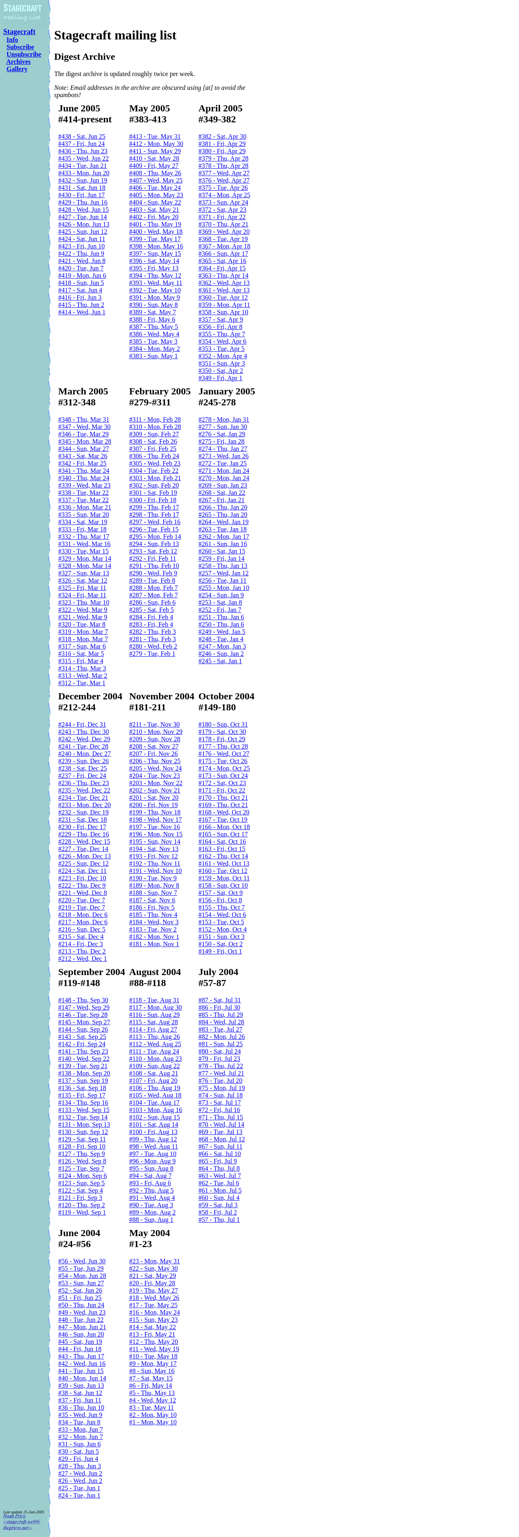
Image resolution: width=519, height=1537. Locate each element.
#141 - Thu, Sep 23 (83, 1051)
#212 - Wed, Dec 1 (82, 958)
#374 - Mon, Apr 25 (224, 195)
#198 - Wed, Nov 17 (155, 819)
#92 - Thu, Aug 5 (151, 1190)
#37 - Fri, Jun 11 (79, 1400)
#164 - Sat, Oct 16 (222, 841)
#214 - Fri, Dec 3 (80, 943)
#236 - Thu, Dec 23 (83, 782)
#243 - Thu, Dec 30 (83, 731)
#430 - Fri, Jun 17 (81, 195)
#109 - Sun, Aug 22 (154, 1065)
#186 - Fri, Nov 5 (152, 907)
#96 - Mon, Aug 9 (152, 1161)
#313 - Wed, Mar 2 (82, 675)
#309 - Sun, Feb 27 (154, 434)
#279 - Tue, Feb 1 (152, 653)
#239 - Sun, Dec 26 (83, 761)
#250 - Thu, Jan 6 (221, 624)
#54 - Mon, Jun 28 (82, 1275)
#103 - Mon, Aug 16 (155, 1109)
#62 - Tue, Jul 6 (218, 1183)
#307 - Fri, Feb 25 (152, 448)
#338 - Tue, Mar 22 (83, 492)
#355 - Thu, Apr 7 (221, 334)
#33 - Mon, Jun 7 (80, 1429)
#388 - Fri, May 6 (152, 319)
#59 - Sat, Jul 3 (217, 1205)
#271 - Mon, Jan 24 (223, 470)
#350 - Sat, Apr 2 (220, 370)
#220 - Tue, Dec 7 (81, 900)
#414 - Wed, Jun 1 (81, 312)
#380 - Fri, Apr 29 (221, 151)
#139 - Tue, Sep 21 (82, 1065)
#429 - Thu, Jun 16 (82, 202)
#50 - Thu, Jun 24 (81, 1305)
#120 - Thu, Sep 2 (81, 1205)
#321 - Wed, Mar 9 (82, 617)
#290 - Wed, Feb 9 (153, 573)
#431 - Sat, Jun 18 (81, 187)
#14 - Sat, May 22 (152, 1327)
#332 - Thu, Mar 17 (83, 536)
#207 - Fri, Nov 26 (153, 753)
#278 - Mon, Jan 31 (223, 419)
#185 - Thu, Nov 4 (153, 914)
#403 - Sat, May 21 (154, 209)
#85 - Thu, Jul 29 (220, 1014)
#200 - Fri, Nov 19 (153, 804)
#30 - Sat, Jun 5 (78, 1451)
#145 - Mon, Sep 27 (84, 1022)
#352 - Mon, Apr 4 (222, 356)
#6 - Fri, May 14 (150, 1385)
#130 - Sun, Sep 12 (83, 1131)
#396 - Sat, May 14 (154, 260)
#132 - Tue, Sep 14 (82, 1117)
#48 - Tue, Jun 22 (81, 1319)
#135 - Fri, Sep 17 (81, 1095)
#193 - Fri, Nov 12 (153, 856)
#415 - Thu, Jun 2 (81, 304)
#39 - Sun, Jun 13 (81, 1385)
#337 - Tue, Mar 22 (83, 499)
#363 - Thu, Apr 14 (223, 275)
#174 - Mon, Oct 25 (224, 768)
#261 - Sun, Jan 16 (222, 543)
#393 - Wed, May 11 (155, 282)
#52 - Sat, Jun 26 (80, 1290)
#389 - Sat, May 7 (152, 312)
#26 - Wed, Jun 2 (80, 1480)
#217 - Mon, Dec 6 (82, 922)
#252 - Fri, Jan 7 (219, 609)
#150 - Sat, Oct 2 (220, 943)
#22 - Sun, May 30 (153, 1268)
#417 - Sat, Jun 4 (80, 290)
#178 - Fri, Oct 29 (221, 739)
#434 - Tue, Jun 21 (82, 165)
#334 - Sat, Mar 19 (82, 521)
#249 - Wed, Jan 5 (221, 631)
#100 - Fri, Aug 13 (153, 1131)
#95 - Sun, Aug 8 (151, 1168)
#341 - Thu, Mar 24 (83, 470)
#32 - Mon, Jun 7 (80, 1436)
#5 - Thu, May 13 (152, 1392)
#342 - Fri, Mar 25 (82, 463)
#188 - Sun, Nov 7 (153, 892)
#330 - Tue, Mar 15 (83, 551)
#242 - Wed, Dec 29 (84, 739)
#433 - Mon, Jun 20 (83, 173)
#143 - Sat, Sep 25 (82, 1036)
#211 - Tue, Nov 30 (154, 724)
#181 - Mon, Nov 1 (154, 943)
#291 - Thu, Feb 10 (154, 565)
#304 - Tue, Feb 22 (153, 470)
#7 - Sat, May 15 (151, 1378)
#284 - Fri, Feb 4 (151, 617)
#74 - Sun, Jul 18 (220, 1095)
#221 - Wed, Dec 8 (82, 892)
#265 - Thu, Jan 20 (222, 514)
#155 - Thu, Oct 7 (221, 907)
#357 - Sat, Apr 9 (220, 319)
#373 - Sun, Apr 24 (223, 202)
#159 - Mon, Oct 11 (224, 878)
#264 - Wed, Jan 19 (223, 521)
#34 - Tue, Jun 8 (79, 1422)
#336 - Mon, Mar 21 (84, 507)
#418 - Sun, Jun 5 (81, 282)
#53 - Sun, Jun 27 (81, 1283)
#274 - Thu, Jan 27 (222, 448)
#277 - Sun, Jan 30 (222, 426)
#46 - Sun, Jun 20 (81, 1334)
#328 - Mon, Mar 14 (84, 565)
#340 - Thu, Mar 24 (83, 478)
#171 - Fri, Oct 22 (221, 790)
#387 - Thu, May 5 (153, 326)
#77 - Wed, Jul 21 (221, 1073)
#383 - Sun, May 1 (153, 356)
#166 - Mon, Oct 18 (224, 826)
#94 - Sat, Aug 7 (150, 1175)
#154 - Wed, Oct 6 (222, 914)
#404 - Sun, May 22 (155, 202)
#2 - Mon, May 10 (153, 1414)
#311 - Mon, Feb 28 (155, 419)
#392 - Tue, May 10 (155, 290)
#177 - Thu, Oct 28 (223, 746)
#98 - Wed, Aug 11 (153, 1146)
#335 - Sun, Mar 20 (83, 514)
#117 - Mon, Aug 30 (155, 1007)
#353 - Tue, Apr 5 (221, 348)
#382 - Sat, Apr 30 (222, 136)
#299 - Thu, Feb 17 (154, 507)
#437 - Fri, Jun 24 (81, 143)
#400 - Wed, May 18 (155, 231)
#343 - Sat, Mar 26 (82, 456)
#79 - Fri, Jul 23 (219, 1058)
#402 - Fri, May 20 (153, 216)
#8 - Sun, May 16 (152, 1370)
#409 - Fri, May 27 (153, 165)
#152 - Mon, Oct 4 (222, 929)
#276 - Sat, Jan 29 (221, 434)
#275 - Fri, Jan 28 (221, 441)
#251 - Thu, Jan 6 (221, 617)
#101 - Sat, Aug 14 (153, 1124)
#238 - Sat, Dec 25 (82, 768)
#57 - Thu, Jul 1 (218, 1219)
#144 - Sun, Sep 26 (83, 1029)
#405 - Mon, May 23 (156, 195)
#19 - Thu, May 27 (153, 1290)
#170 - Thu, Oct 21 (223, 797)
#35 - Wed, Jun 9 (80, 1414)
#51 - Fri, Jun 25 (79, 1297)
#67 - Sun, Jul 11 (220, 1146)
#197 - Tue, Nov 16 (154, 826)
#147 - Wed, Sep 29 (83, 1007)
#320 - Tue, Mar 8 (81, 624)
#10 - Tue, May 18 (153, 1356)
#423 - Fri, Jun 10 (81, 246)
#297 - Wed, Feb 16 (154, 521)
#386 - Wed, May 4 (154, 334)
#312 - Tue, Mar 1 (81, 682)
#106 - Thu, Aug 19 (154, 1087)
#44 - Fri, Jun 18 (79, 1348)
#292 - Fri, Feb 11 (152, 558)
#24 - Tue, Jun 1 (79, 1495)
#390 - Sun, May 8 (153, 304)
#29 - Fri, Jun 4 (78, 1458)
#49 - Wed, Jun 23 (81, 1312)
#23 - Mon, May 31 (154, 1261)
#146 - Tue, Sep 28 (82, 1014)
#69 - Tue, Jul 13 (220, 1131)
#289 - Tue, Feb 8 (152, 580)
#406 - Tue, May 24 (155, 187)
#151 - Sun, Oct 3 (221, 936)
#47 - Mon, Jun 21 (82, 1327)
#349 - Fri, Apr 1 (220, 377)
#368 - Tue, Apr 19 (222, 238)
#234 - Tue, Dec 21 (83, 797)
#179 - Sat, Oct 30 (222, 731)
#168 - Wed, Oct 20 (223, 812)
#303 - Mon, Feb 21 (155, 478)
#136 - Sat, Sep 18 (82, 1087)
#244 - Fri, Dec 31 (82, 724)
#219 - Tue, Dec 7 (81, 907)
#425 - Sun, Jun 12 (82, 231)
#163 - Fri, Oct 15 (221, 848)
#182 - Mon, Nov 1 (154, 936)
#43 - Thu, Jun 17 (81, 1356)
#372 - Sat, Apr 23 (222, 209)
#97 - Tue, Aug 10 (152, 1153)
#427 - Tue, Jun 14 (82, 216)
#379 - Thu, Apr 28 (223, 158)
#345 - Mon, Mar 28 (84, 441)
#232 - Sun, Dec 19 (83, 812)
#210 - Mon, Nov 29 (155, 731)
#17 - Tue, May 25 (153, 1305)
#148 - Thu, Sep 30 (83, 1000)
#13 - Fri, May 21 (152, 1334)
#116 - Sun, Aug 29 (154, 1014)
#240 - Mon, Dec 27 (84, 753)
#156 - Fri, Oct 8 (220, 900)
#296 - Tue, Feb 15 (153, 529)
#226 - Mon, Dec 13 (84, 856)
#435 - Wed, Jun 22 (83, 158)
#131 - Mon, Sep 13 (84, 1124)
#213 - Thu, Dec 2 (82, 951)
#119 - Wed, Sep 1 (82, 1212)
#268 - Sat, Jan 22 (221, 492)
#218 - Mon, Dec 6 (82, 914)
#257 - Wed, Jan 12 (223, 573)
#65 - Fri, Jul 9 (217, 1161)
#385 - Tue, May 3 (153, 341)
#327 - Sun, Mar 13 (83, 573)
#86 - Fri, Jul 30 (219, 1007)
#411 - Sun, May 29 (155, 151)
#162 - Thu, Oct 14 (223, 856)
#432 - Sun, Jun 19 (82, 180)
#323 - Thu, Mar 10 (83, 602)
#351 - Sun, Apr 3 (221, 363)
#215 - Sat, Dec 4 (81, 936)
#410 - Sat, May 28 (154, 158)
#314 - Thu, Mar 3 (82, 668)
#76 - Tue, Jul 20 (220, 1080)
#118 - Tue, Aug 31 (154, 1000)
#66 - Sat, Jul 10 (219, 1153)
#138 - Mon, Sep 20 (84, 1073)
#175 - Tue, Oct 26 (222, 761)
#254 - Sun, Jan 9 (221, 595)
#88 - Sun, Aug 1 (151, 1219)
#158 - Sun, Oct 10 (222, 885)
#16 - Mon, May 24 (154, 1312)
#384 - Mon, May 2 (154, 348)
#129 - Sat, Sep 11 (82, 1139)
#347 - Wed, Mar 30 (84, 426)
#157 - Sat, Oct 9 (220, 892)
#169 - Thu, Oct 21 (223, 804)
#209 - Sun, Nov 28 (154, 739)
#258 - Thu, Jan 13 (222, 565)
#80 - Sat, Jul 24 (219, 1051)
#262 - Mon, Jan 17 (223, 536)
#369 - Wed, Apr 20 (224, 231)
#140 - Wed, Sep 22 (83, 1058)
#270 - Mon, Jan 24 (223, 478)
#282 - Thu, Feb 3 (152, 631)
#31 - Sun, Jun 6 (79, 1444)
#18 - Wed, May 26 (154, 1297)
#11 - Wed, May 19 (154, 1348)
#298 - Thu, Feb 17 (154, 514)
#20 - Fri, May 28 (152, 1283)
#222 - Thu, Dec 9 (82, 885)
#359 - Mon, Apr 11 (224, 304)
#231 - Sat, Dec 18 (82, 819)
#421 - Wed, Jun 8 (81, 260)
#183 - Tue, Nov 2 (153, 929)
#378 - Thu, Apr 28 (223, 165)
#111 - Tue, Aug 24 (154, 1051)
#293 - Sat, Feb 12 (153, 551)
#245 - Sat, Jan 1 (220, 660)
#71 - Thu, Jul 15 (220, 1117)
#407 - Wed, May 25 (155, 180)
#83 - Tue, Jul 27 (220, 1029)
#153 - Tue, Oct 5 (221, 922)
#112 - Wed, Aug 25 (155, 1044)
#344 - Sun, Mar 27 (83, 448)
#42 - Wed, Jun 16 (81, 1363)
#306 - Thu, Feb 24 (154, 456)
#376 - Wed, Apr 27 (224, 180)
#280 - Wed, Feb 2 (153, 646)
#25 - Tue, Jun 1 (79, 1488)
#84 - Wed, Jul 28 (221, 1022)
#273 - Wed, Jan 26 (223, 456)
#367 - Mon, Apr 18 (224, 246)
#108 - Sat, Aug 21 (153, 1073)
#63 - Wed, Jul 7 (219, 1175)
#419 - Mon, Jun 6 (82, 275)
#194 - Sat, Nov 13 (153, 848)
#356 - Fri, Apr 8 (220, 326)
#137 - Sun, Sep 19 (83, 1080)
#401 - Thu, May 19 (155, 224)
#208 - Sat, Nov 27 (153, 746)
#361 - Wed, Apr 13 (224, 290)
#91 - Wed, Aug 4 (152, 1197)
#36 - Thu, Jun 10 (81, 1407)
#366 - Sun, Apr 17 (223, 253)
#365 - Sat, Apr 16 (222, 260)
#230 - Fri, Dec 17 (82, 826)
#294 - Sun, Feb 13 (154, 543)
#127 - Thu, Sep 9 (81, 1153)
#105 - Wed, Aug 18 (155, 1095)
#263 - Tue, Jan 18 (222, 529)
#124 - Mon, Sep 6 (82, 1175)
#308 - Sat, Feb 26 (153, 441)
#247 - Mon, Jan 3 (222, 646)
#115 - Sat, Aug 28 (153, 1022)
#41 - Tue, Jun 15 (81, 1370)
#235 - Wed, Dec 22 (84, 790)
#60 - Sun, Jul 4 (218, 1197)
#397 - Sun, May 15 (155, 253)
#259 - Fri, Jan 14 (221, 558)
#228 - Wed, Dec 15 (84, 841)
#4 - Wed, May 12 (152, 1400)
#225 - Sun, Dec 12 (83, 863)
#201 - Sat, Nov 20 (153, 797)
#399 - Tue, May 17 (155, 238)
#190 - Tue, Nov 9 (153, 878)
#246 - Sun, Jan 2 (221, 653)
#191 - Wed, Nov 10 (155, 870)
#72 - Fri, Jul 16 (219, 1109)
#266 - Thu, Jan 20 (222, 507)
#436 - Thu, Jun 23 (82, 151)
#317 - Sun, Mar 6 (82, 646)
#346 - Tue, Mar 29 (83, 434)
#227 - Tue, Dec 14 (83, 848)
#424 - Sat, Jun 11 (81, 238)
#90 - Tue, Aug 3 (151, 1205)
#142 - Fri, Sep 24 (81, 1044)
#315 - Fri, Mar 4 (80, 660)
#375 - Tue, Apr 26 (222, 187)
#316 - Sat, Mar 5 (81, 653)
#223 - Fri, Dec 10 (82, 878)
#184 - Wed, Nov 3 (154, 922)
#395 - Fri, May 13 (153, 268)
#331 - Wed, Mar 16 (84, 543)
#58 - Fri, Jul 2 (217, 1212)
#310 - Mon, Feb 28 (155, 426)
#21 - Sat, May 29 (152, 1275)
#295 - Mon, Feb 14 (155, 536)
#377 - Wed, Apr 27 (224, 173)
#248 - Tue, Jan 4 (220, 639)
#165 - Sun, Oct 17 (222, 834)
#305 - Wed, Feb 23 (154, 463)
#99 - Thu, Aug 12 (153, 1139)
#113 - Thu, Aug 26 (154, 1036)
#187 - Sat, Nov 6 (152, 900)
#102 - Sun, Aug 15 (154, 1117)
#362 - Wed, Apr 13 (224, 282)
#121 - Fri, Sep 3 (80, 1197)
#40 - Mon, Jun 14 (82, 1378)
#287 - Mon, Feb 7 (153, 595)
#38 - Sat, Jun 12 (80, 1392)
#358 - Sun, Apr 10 (223, 312)
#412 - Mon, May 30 (156, 143)
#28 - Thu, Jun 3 (79, 1466)
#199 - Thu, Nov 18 (154, 812)
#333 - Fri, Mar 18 (82, 529)
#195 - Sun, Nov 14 (154, 841)
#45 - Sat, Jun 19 (80, 1341)
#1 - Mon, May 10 (153, 1422)
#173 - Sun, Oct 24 (222, 775)
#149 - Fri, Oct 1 (220, 951)
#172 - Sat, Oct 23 (222, 782)
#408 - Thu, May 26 (155, 173)
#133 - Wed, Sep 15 (83, 1109)
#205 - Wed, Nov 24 (155, 768)
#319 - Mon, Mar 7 (83, 631)
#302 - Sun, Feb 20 (154, 485)
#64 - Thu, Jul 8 (218, 1168)
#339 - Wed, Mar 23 (84, 485)
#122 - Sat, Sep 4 (80, 1190)
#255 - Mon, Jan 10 (223, 587)
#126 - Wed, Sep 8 (82, 1161)
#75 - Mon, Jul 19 (221, 1087)
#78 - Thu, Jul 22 (220, 1065)
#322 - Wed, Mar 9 (82, 609)
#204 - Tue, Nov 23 (154, 775)
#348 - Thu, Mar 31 (83, 419)
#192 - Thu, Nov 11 (154, 863)
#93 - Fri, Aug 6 (150, 1183)
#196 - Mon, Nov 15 (155, 834)
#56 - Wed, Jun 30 (81, 1261)
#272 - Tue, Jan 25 (222, 463)
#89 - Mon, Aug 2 (152, 1212)
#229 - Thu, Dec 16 (83, 834)
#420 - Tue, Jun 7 (81, 268)
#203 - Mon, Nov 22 (155, 782)
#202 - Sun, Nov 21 (154, 790)
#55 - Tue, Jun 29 (81, 1268)
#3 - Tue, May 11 (151, 1407)
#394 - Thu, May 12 (155, 275)
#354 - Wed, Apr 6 (222, 341)
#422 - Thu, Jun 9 (81, 253)
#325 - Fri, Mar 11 (82, 587)
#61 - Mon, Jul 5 (219, 1190)
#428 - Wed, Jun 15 (83, 209)
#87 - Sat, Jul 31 (219, 1000)
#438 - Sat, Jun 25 (81, 136)
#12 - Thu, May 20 (153, 1341)
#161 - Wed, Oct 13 (223, 863)
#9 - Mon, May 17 (153, 1363)
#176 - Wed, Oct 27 (223, 753)
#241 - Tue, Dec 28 (83, 746)
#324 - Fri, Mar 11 (82, 595)
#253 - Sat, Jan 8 (220, 602)
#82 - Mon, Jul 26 (221, 1036)
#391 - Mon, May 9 (154, 297)
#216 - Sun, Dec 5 (81, 929)
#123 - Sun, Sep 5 (81, 1183)
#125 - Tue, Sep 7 (81, 1168)
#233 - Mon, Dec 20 (84, 804)
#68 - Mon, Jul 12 (221, 1139)
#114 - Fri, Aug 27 (153, 1029)
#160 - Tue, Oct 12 (222, 870)
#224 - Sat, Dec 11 (82, 870)
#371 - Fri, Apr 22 (221, 216)
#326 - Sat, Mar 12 (82, 580)
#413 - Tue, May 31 (155, 136)
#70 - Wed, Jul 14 (221, 1124)
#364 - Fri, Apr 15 (221, 268)
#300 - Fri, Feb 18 (152, 499)
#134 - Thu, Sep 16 (83, 1102)
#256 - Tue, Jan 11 (222, 580)
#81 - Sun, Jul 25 (220, 1044)
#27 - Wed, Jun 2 (80, 1473)
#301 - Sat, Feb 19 (153, 492)
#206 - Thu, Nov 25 (154, 761)
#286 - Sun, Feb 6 (152, 602)
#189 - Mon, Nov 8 (154, 885)
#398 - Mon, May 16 (156, 246)
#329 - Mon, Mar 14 (84, 558)
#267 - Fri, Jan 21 (221, 499)
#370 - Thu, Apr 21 (223, 224)
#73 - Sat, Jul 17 (219, 1102)
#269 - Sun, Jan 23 (222, 485)
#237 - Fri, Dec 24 (82, 775)
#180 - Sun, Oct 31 (222, 724)
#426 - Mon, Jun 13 (83, 224)
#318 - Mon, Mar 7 (83, 639)
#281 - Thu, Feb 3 (152, 639)
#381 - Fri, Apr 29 (221, 143)
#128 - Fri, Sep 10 (81, 1146)
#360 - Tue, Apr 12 (222, 297)
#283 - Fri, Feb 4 (151, 624)
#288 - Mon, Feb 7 (153, 587)
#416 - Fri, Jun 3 (79, 297)
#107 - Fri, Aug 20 (153, 1080)
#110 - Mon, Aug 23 (155, 1058)
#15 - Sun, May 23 (153, 1319)
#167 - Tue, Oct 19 (222, 819)
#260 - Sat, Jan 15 (221, 551)
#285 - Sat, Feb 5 (151, 609)
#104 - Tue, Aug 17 (154, 1102)
